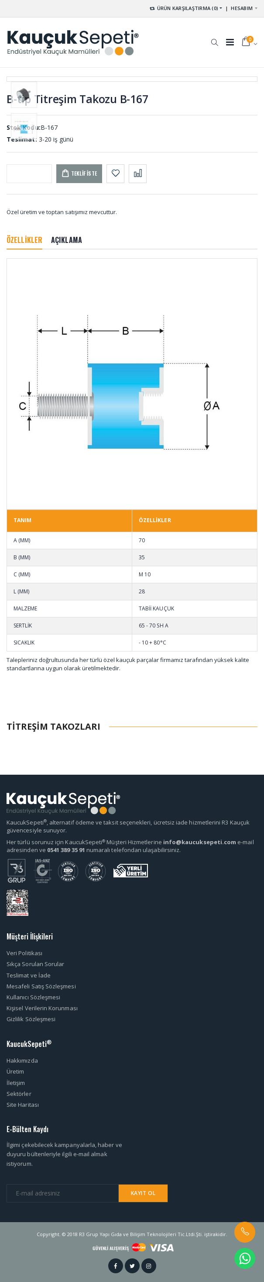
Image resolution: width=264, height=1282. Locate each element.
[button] (214, 38)
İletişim (16, 1083)
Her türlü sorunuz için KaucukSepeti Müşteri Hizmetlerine (85, 842)
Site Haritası (23, 1105)
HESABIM (242, 8)
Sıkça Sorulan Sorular (35, 964)
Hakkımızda (22, 1060)
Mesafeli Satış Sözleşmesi (41, 986)
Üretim (15, 1071)
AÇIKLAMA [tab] (66, 240)
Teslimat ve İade (29, 975)
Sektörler (19, 1094)
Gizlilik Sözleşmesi (31, 1019)
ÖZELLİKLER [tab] (24, 240)
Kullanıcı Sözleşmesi (33, 997)
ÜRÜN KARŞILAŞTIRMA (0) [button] (183, 8)
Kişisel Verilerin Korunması (42, 1008)
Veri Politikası (24, 953)
